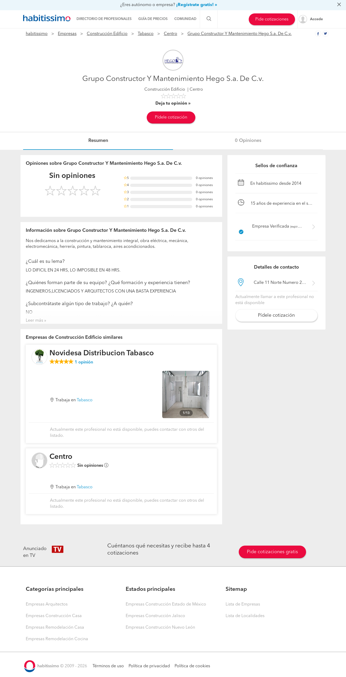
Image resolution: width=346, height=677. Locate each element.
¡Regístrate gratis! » (196, 5)
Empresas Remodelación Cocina (57, 639)
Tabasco (146, 34)
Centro (170, 34)
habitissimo (37, 34)
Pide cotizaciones (271, 19)
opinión (84, 362)
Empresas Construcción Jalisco (155, 616)
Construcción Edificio (107, 34)
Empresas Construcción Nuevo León (160, 627)
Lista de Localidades (245, 616)
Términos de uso (108, 666)
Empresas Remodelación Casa (55, 627)
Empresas (67, 34)
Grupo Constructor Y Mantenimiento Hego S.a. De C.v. (239, 34)
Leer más (34, 321)
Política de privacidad (149, 666)
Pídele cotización (171, 117)
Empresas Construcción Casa (54, 616)
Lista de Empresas (243, 604)
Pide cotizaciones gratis (272, 552)
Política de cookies (192, 666)
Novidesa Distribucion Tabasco (101, 353)
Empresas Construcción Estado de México (166, 604)
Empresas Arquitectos (47, 604)
